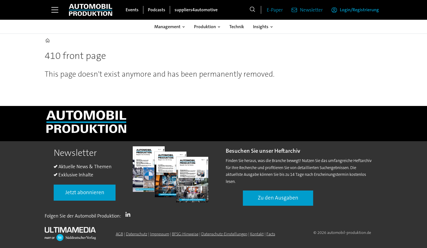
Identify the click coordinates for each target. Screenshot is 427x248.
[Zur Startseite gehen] (90, 9)
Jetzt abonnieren (84, 192)
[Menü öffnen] (54, 10)
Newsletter (311, 10)
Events (132, 10)
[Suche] (252, 9)
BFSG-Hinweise (185, 233)
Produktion (205, 27)
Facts (270, 233)
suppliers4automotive (196, 10)
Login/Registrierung (359, 10)
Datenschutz (136, 233)
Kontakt (257, 233)
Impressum (159, 233)
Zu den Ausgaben (278, 197)
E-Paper (275, 10)
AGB (119, 233)
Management (167, 27)
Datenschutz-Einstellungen (224, 233)
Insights (260, 27)
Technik (236, 27)
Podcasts (156, 10)
